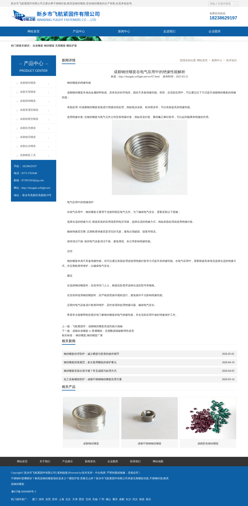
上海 (61, 499)
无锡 (95, 499)
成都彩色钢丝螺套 (208, 443)
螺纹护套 (71, 45)
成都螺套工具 (28, 155)
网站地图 (158, 461)
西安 (81, 499)
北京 (68, 499)
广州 (101, 499)
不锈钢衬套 (59, 3)
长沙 (128, 499)
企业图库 (215, 31)
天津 (75, 499)
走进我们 (169, 31)
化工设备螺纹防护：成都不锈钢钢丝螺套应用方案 (93, 379)
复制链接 (62, 472)
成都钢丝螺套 (28, 82)
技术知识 (231, 60)
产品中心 (79, 31)
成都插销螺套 (28, 100)
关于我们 (45, 461)
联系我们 (34, 41)
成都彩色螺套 (28, 128)
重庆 (115, 499)
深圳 (41, 499)
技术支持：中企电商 (94, 472)
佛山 (108, 499)
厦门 (34, 499)
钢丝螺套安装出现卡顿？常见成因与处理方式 (90, 370)
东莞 (48, 499)
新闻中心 (124, 31)
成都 (121, 499)
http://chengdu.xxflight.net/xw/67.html (139, 76)
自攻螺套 (38, 45)
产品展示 (67, 461)
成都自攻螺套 (28, 146)
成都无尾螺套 (28, 91)
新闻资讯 (90, 461)
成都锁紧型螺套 (29, 119)
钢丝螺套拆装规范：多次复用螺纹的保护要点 (90, 362)
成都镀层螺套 (28, 137)
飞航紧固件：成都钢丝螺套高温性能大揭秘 (97, 326)
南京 (148, 499)
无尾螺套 (60, 45)
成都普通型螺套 (29, 110)
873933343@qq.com (33, 180)
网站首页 (34, 31)
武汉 (135, 499)
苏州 (54, 499)
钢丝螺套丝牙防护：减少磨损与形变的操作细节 (91, 353)
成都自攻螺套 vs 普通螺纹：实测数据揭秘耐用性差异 (103, 330)
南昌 (141, 499)
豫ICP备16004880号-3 (23, 491)
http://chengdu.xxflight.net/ (36, 188)
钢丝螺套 (49, 45)
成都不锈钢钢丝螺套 (149, 443)
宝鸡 (88, 499)
